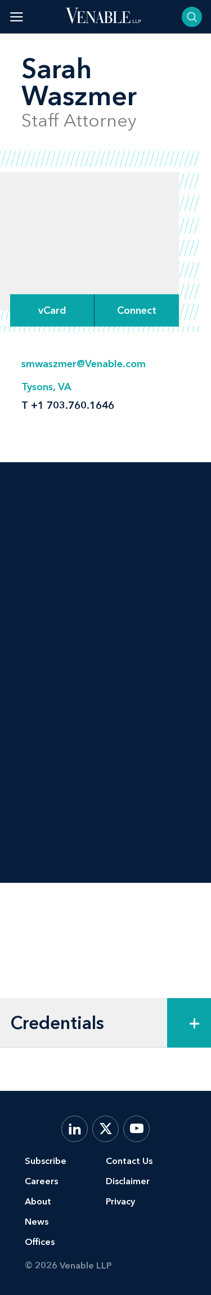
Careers (41, 1181)
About (38, 1201)
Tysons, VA (46, 387)
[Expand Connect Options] (137, 310)
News (36, 1221)
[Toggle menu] (16, 16)
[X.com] (105, 1129)
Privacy (120, 1201)
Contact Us (129, 1161)
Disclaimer (128, 1181)
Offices (40, 1242)
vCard (52, 310)
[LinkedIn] (74, 1129)
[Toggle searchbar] (192, 17)
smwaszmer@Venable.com (83, 364)
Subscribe (45, 1161)
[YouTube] (136, 1129)
